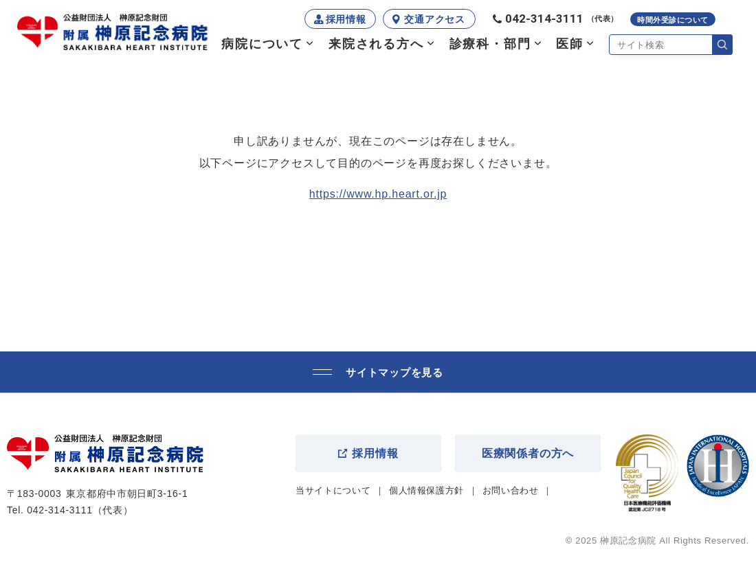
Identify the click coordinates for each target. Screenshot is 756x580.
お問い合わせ (510, 490)
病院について (262, 44)
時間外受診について (673, 20)
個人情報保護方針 (426, 490)
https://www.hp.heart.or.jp (378, 194)
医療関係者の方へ (528, 453)
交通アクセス (434, 19)
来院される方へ (376, 44)
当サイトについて (333, 490)
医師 (569, 44)
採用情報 (346, 19)
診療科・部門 (490, 44)
